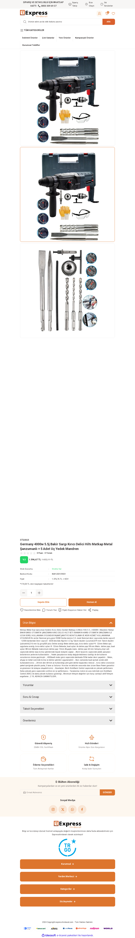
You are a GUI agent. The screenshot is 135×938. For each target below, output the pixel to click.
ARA (109, 22)
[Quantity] (31, 592)
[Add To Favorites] (30, 610)
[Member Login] (99, 13)
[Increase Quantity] (39, 592)
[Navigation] (67, 30)
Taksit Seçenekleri (33, 708)
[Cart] (107, 13)
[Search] (67, 22)
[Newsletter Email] (67, 792)
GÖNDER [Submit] (107, 792)
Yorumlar (28, 685)
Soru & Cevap (31, 697)
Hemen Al (92, 602)
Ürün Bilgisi (29, 622)
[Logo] (34, 13)
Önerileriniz (29, 720)
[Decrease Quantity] (23, 592)
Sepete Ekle (43, 602)
